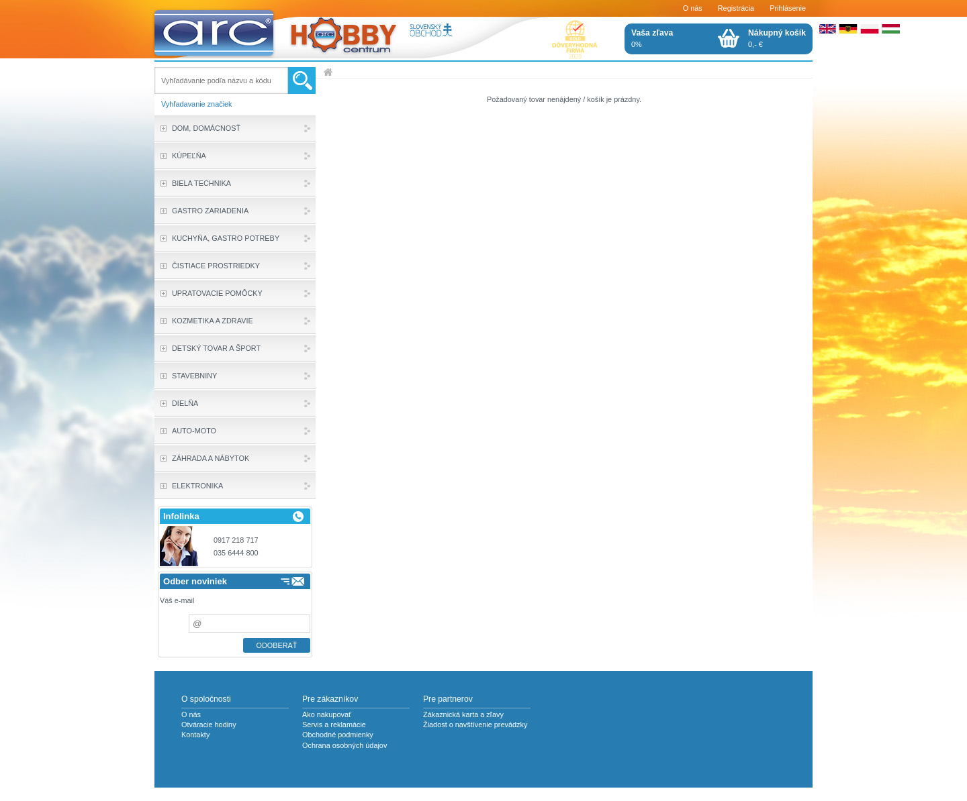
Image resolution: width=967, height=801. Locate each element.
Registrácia (736, 8)
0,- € (777, 38)
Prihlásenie (788, 8)
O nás (692, 8)
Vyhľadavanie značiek (196, 104)
